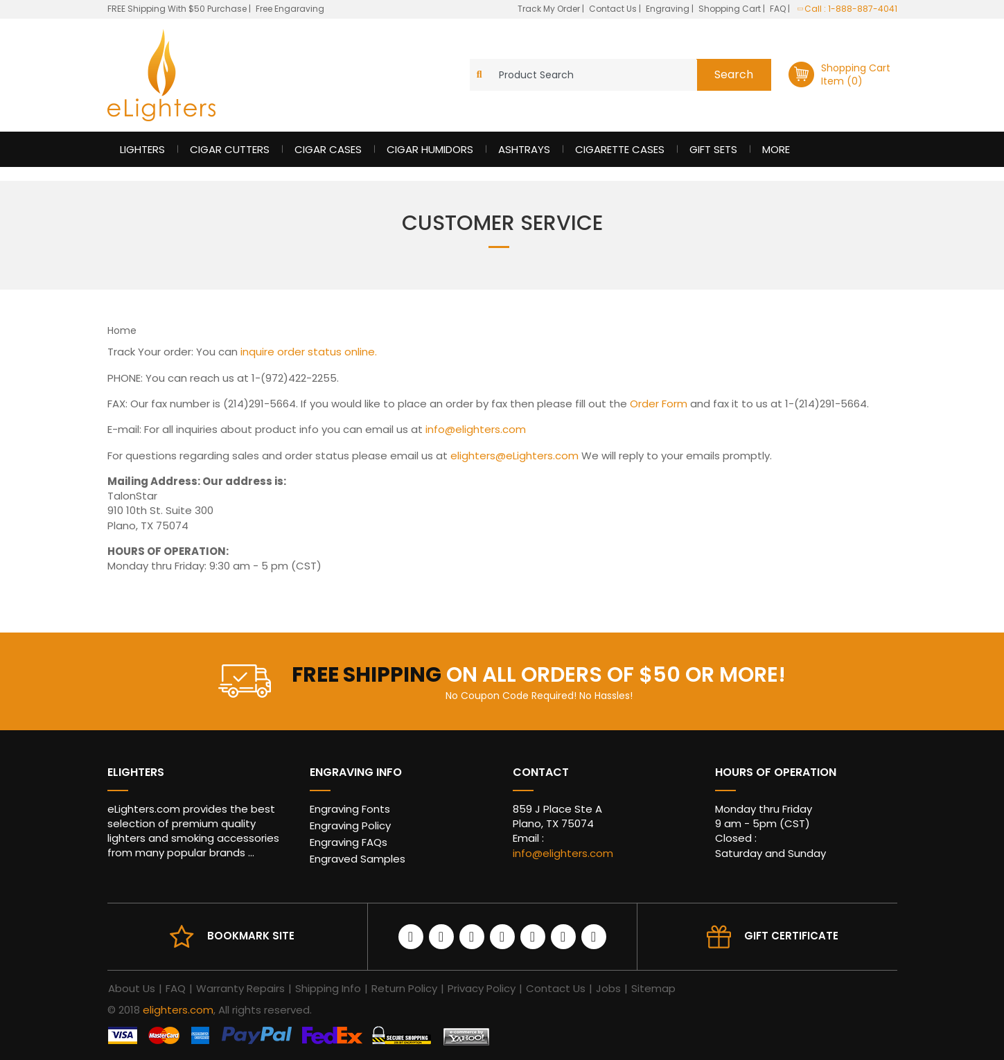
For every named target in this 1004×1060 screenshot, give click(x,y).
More (776, 149)
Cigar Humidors (430, 149)
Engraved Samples (357, 858)
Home (121, 330)
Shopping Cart (730, 9)
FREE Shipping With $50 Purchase (177, 9)
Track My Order (550, 9)
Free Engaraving (290, 9)
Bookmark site (250, 935)
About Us (131, 988)
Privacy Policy (482, 988)
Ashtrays (524, 149)
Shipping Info (328, 988)
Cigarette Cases (619, 149)
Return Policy (404, 988)
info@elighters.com (475, 429)
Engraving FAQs (348, 842)
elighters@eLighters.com (514, 455)
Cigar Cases (328, 149)
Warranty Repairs (240, 988)
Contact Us (614, 9)
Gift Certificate (791, 935)
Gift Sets (713, 149)
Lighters (142, 149)
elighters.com (178, 1009)
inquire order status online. (308, 351)
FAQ (779, 9)
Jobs (608, 988)
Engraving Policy (350, 825)
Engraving (669, 9)
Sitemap (653, 988)
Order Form (658, 403)
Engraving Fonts (350, 809)
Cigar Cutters (230, 149)
